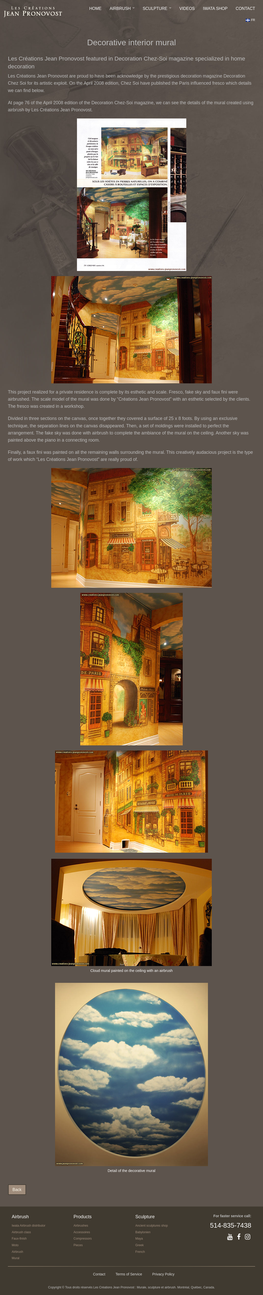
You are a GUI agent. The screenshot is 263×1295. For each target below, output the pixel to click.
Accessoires (82, 1232)
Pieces (78, 1245)
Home (95, 8)
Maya (139, 1238)
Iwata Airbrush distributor (28, 1225)
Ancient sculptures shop (151, 1225)
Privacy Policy (163, 1274)
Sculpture (155, 8)
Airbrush (120, 8)
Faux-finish (19, 1238)
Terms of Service (128, 1274)
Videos (187, 8)
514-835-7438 (230, 1225)
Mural (15, 1258)
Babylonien (142, 1232)
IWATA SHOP (215, 8)
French (140, 1252)
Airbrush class (21, 1232)
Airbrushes (81, 1225)
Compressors (83, 1238)
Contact (245, 8)
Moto (15, 1245)
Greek (139, 1245)
